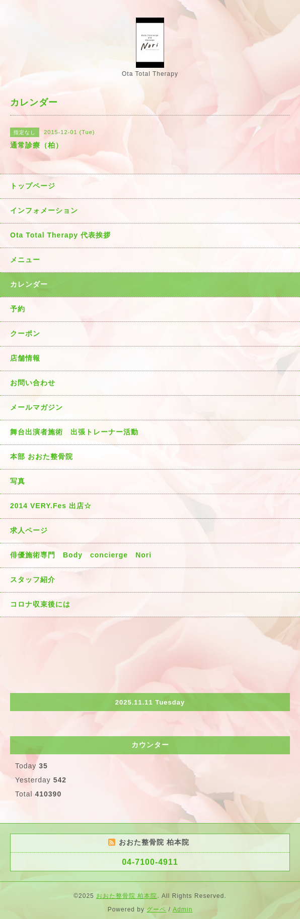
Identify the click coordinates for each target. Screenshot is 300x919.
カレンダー (29, 284)
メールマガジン (36, 407)
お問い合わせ (32, 383)
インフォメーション (44, 210)
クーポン (25, 333)
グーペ (156, 909)
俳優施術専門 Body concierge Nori (81, 555)
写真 (17, 481)
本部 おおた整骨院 (41, 456)
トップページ (32, 186)
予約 (17, 309)
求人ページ (29, 530)
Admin (182, 909)
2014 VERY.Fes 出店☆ (51, 506)
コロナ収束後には (40, 604)
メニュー (25, 260)
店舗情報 (25, 358)
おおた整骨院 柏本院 (126, 895)
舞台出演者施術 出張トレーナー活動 (74, 432)
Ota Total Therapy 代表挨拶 (60, 235)
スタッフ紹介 (32, 580)
